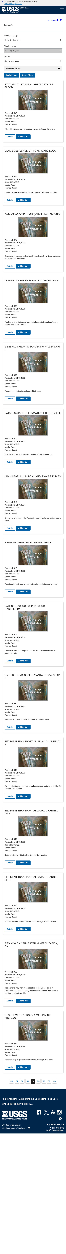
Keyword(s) (8, 25)
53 (28, 1081)
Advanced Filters (13, 68)
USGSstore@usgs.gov (55, 1130)
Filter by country (10, 36)
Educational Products (45, 1099)
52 (22, 1081)
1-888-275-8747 (57, 1128)
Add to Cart (23, 136)
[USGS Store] (31, 10)
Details (10, 136)
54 (33, 1081)
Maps (29, 1099)
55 (38, 1081)
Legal (29, 1104)
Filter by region (10, 46)
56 (44, 1081)
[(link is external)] (16, 1128)
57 (49, 1081)
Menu (62, 10)
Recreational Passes (14, 1099)
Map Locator (9, 1104)
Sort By (7, 57)
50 (11, 1081)
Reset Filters (27, 75)
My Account (53, 20)
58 (54, 1081)
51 (17, 1081)
